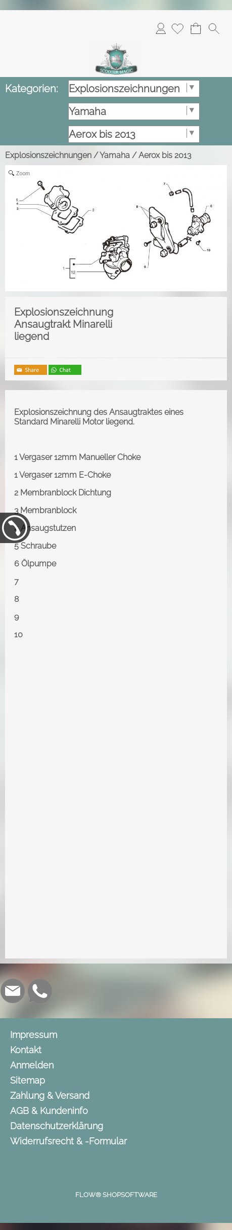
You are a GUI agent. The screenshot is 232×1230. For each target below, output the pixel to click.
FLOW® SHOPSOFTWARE (116, 1195)
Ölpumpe (38, 563)
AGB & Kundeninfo (49, 1110)
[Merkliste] (177, 28)
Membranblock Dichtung (65, 492)
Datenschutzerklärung (56, 1126)
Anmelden (160, 28)
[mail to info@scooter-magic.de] (12, 991)
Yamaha (115, 155)
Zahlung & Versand (49, 1095)
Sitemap (27, 1080)
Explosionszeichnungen (48, 155)
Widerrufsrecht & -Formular (68, 1141)
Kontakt (25, 1050)
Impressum (33, 1034)
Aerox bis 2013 (164, 155)
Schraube (38, 546)
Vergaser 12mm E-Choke (65, 475)
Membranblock (48, 510)
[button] (213, 28)
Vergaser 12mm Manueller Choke (80, 457)
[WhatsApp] (40, 991)
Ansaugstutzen (48, 528)
